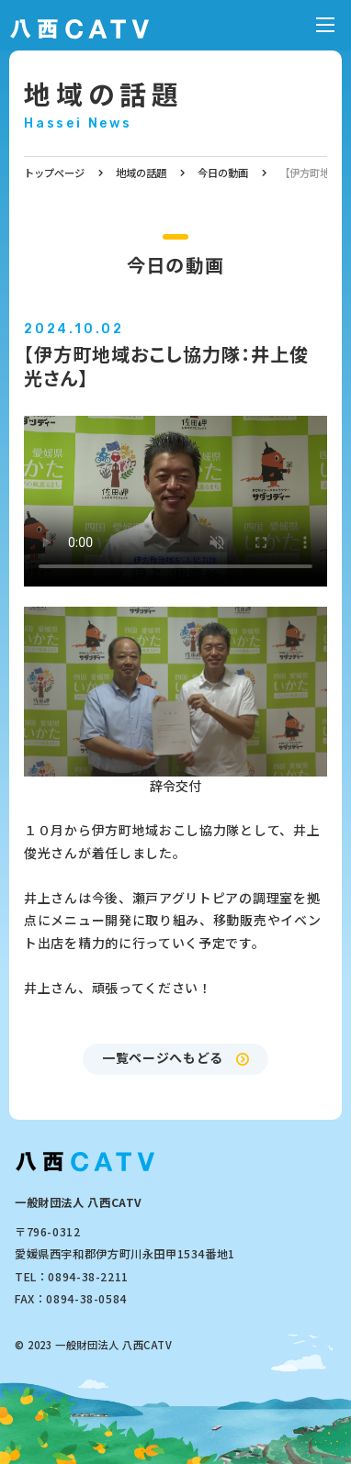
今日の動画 (223, 172)
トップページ (54, 172)
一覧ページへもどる (162, 1057)
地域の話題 (104, 93)
